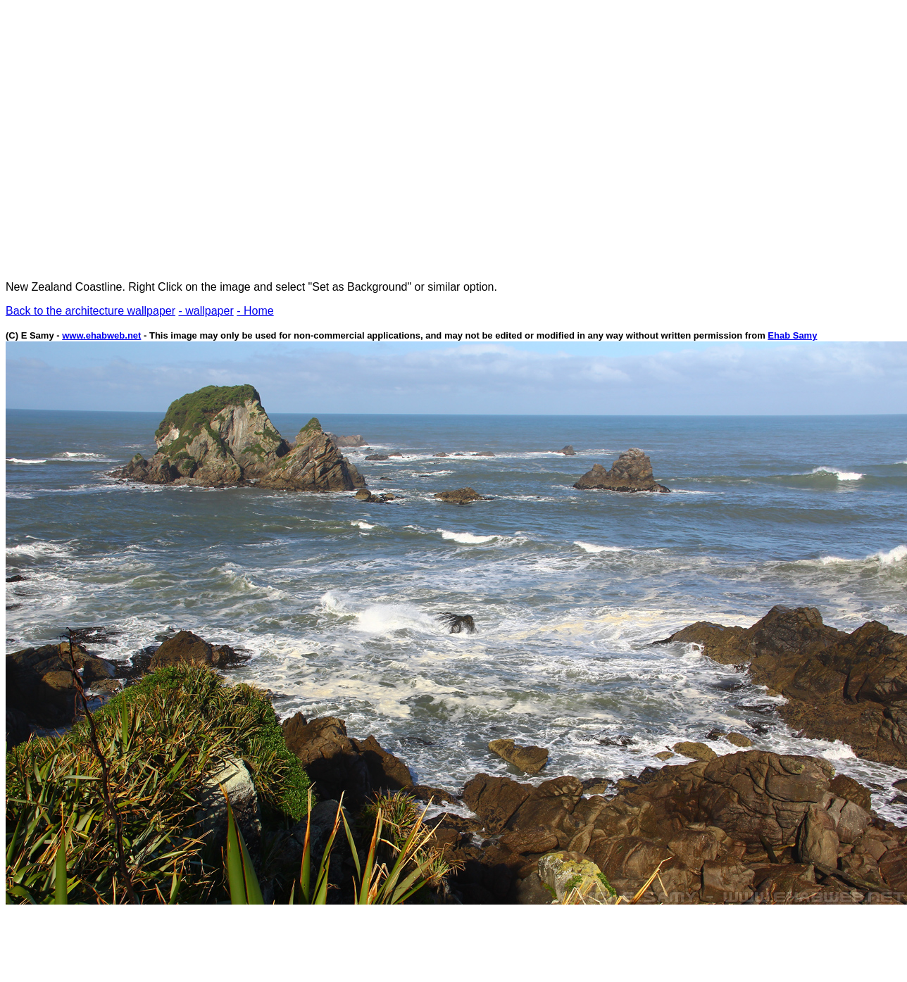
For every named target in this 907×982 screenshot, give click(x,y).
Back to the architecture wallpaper (90, 311)
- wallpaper (205, 311)
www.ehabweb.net (101, 335)
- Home (255, 311)
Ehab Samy (792, 335)
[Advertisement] (132, 138)
